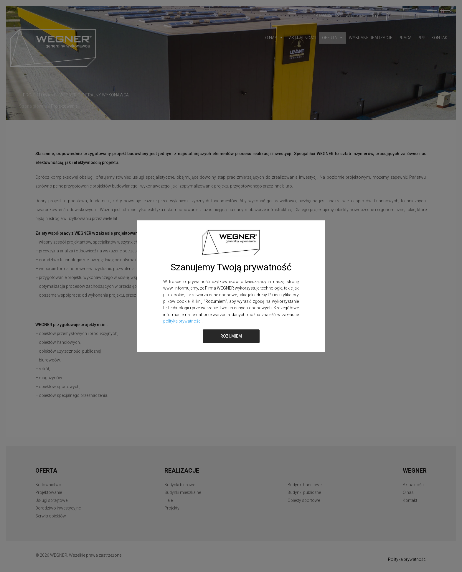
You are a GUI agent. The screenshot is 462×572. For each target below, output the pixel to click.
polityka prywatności (182, 321)
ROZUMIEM (231, 336)
